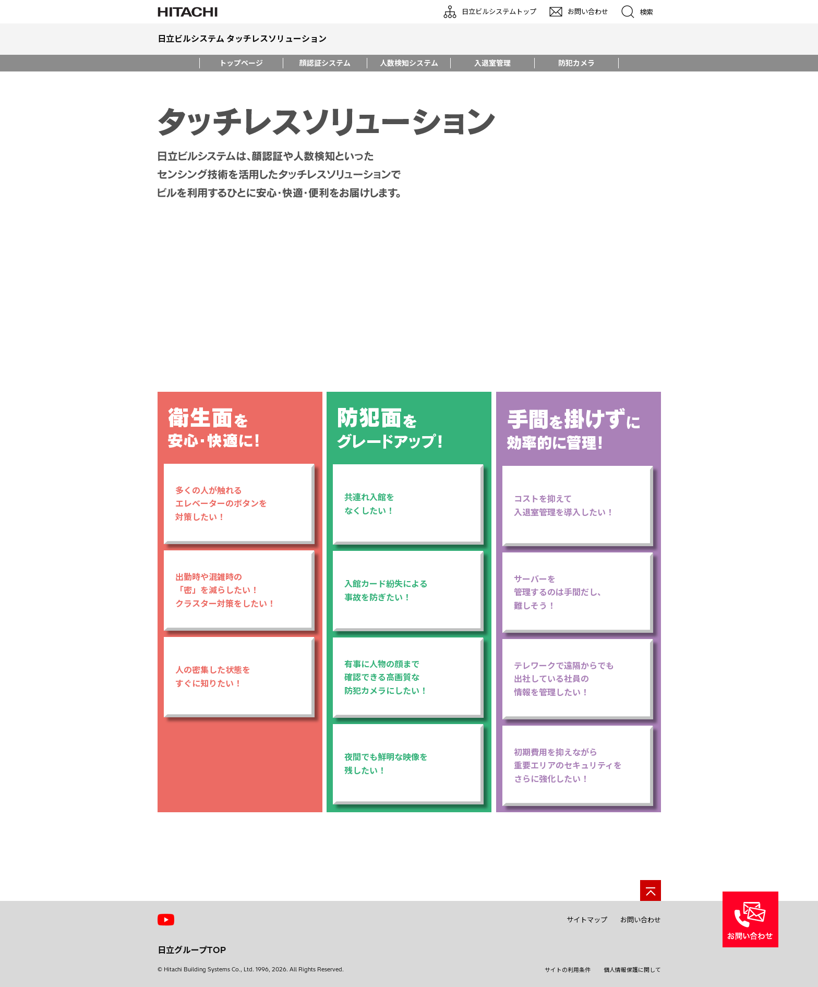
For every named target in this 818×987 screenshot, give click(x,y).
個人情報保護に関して (632, 969)
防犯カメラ (576, 63)
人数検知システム (409, 63)
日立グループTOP (192, 950)
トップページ (241, 63)
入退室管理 (492, 63)
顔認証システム (325, 63)
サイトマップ (587, 920)
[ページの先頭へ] (650, 890)
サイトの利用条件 (568, 969)
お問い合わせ (640, 920)
